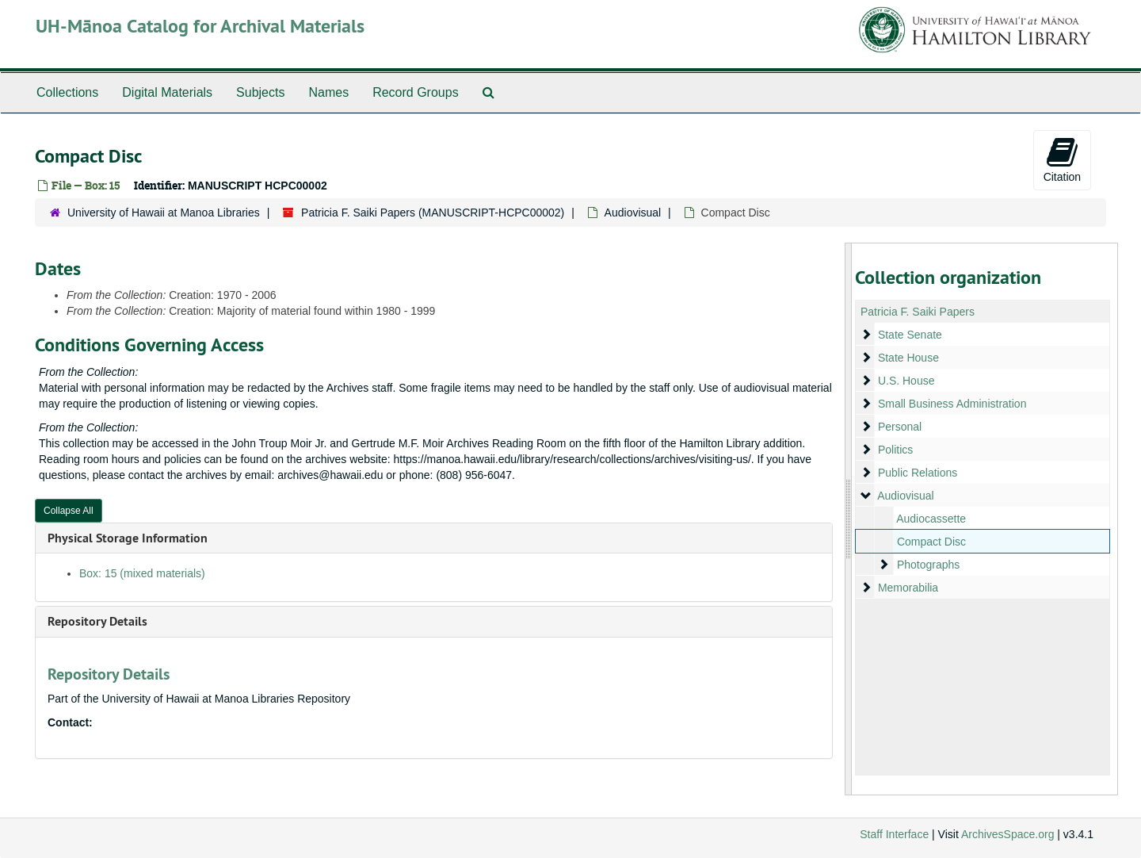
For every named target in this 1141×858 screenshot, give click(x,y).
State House (907, 357)
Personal (899, 426)
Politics (894, 449)
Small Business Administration (951, 403)
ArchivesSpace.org (1008, 834)
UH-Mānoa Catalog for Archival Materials (200, 25)
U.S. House (905, 380)
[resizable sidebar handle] (848, 519)
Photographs (927, 564)
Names (328, 92)
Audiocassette (931, 518)
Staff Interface (894, 834)
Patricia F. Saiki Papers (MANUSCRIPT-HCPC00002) (432, 212)
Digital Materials (167, 92)
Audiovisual (633, 212)
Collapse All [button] (68, 510)
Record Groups (415, 92)
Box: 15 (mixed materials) (142, 573)
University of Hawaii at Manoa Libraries (163, 212)
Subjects (260, 92)
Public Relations (916, 472)
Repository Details (97, 621)
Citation (1062, 159)
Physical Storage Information (128, 538)
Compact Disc (930, 541)
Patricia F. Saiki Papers (918, 311)
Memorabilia (907, 587)
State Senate (909, 334)
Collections (67, 92)
